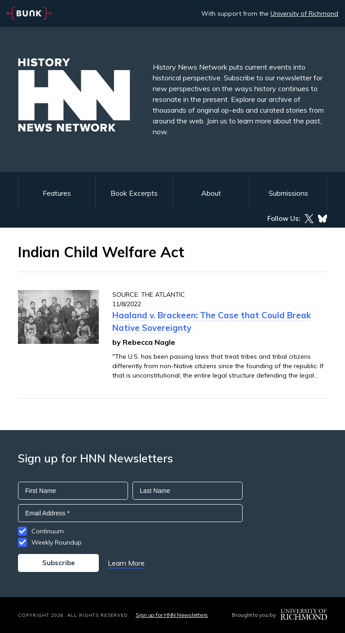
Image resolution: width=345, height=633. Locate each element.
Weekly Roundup (56, 542)
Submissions (288, 193)
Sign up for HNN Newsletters (172, 614)
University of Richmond (304, 13)
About (211, 193)
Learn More (126, 562)
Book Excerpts (134, 193)
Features (57, 193)
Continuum (47, 531)
